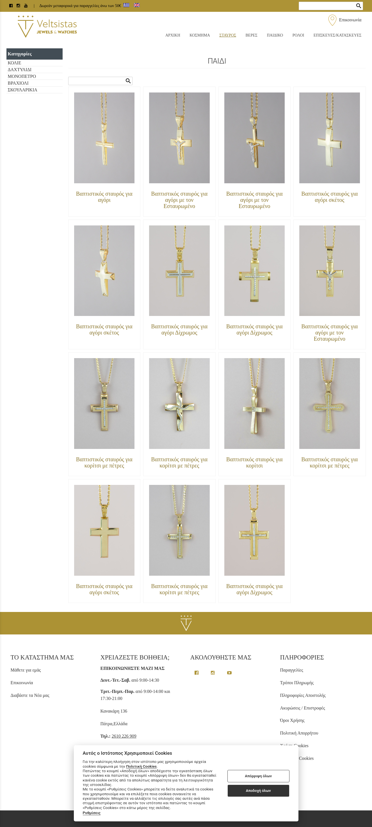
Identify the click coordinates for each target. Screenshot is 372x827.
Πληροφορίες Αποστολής (303, 695)
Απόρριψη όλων (258, 776)
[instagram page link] (19, 5)
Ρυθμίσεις (92, 812)
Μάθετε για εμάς (26, 670)
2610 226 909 (124, 736)
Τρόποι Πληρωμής (297, 682)
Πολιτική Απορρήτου (299, 733)
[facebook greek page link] (197, 672)
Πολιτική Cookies (141, 766)
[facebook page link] (11, 5)
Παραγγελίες (291, 670)
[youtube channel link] (26, 5)
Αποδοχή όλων (258, 790)
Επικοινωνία (344, 19)
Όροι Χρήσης (292, 720)
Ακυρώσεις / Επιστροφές (302, 708)
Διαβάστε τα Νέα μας (30, 695)
